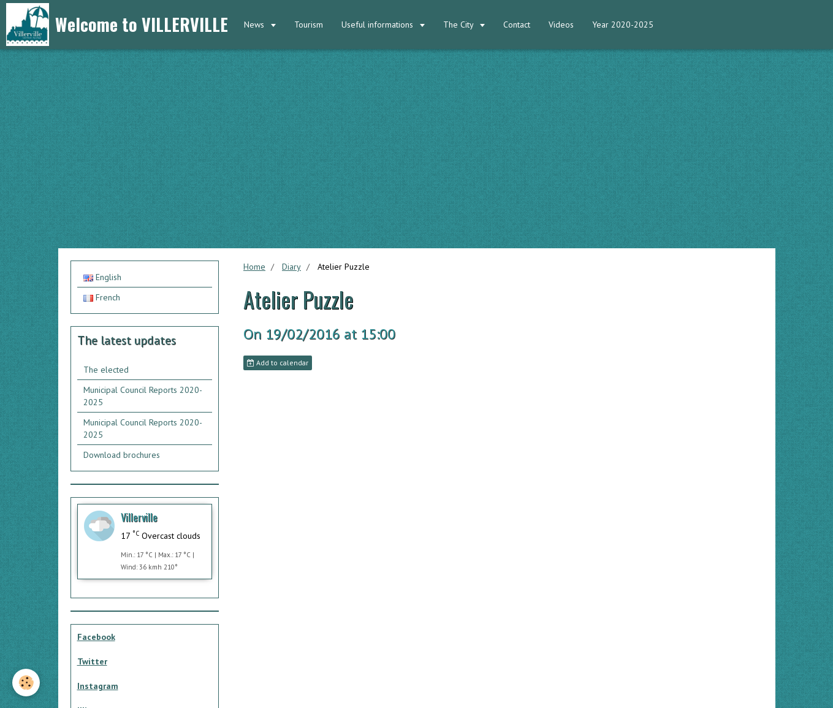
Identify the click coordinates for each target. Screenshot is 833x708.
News (255, 24)
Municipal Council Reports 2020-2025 (142, 396)
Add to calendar (277, 362)
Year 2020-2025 (622, 24)
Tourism (308, 24)
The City (459, 24)
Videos (561, 24)
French (101, 297)
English (102, 277)
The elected (106, 369)
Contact (516, 24)
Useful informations (378, 24)
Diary (291, 266)
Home (254, 266)
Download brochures (121, 454)
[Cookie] (26, 682)
